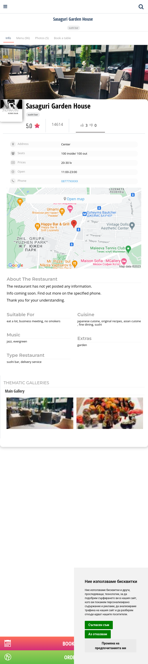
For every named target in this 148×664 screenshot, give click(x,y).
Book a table (62, 38)
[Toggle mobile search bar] (141, 7)
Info (9, 38)
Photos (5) (42, 38)
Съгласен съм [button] (98, 625)
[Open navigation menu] (5, 6)
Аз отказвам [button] (97, 634)
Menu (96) (23, 38)
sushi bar (73, 27)
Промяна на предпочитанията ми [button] (110, 646)
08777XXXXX (69, 181)
